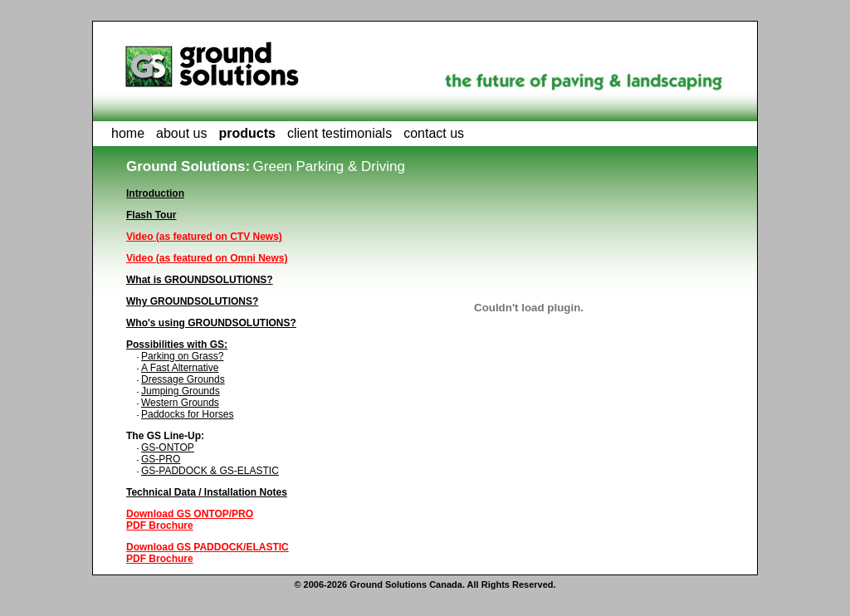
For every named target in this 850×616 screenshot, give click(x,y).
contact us (433, 133)
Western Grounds (180, 402)
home (127, 133)
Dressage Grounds (183, 379)
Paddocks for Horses (187, 414)
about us (181, 133)
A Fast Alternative (179, 368)
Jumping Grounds (180, 391)
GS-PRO (160, 459)
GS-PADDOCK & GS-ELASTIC (210, 471)
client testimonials (339, 133)
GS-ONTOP (167, 447)
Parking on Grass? (182, 356)
